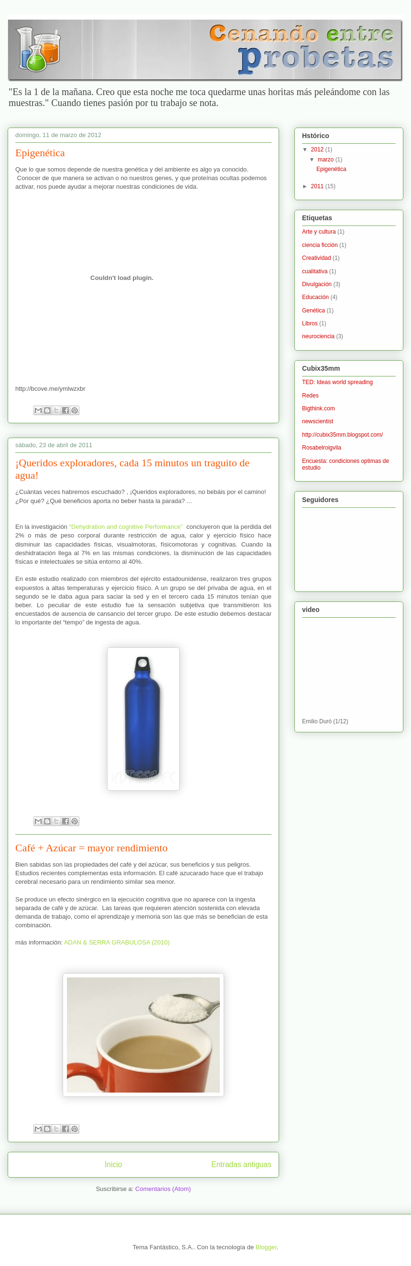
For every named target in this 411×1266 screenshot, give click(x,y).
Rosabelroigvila (321, 447)
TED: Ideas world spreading (337, 382)
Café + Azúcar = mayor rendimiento (91, 848)
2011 (318, 186)
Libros (310, 323)
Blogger (266, 1247)
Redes (310, 395)
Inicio (113, 1164)
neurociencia (318, 336)
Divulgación (317, 284)
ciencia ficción (320, 245)
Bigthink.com (318, 408)
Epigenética (40, 153)
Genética (313, 310)
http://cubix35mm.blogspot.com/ (342, 434)
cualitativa (314, 271)
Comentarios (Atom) (163, 1188)
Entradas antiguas (241, 1164)
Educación (315, 297)
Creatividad (316, 258)
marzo (326, 159)
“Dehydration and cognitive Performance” (126, 526)
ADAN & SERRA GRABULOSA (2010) (117, 942)
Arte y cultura (319, 231)
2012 (318, 149)
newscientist (317, 421)
